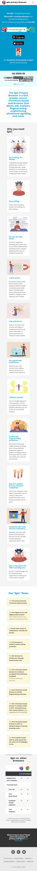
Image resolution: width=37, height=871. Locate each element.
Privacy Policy (18, 858)
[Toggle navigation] (32, 2)
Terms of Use (8, 858)
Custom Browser (9, 861)
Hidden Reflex (21, 867)
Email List (30, 861)
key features (21, 839)
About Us (28, 858)
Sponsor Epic (20, 861)
